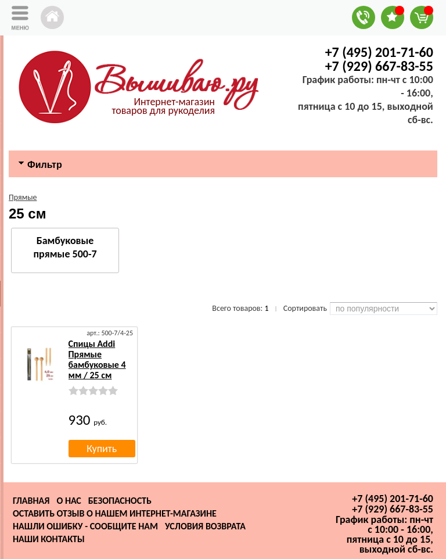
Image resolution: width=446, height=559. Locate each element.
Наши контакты (49, 538)
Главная (31, 500)
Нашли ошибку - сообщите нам (85, 526)
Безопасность (120, 500)
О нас (68, 500)
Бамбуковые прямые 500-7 (64, 247)
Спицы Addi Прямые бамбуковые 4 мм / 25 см (97, 359)
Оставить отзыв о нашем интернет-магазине (115, 513)
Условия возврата (205, 526)
